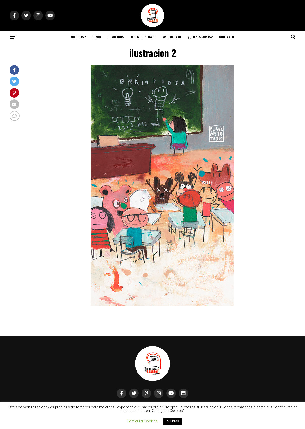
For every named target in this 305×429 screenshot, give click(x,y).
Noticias (77, 36)
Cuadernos (115, 36)
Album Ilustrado (143, 36)
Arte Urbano (171, 36)
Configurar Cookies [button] (142, 421)
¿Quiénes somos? (200, 36)
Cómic (96, 36)
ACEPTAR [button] (172, 421)
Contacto (226, 36)
